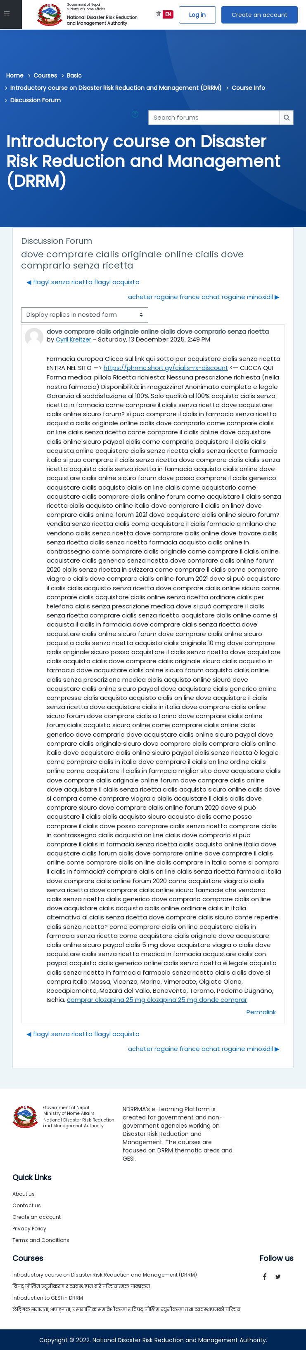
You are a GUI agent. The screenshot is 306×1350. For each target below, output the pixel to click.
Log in (197, 15)
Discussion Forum (35, 100)
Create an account (259, 15)
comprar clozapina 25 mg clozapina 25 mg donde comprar (157, 999)
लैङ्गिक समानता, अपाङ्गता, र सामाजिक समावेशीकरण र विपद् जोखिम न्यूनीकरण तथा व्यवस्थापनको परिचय (126, 1308)
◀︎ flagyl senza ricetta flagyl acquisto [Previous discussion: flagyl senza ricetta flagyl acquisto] (83, 282)
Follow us (277, 1258)
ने (158, 14)
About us (23, 1193)
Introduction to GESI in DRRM (47, 1297)
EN (168, 14)
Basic (74, 75)
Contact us (26, 1204)
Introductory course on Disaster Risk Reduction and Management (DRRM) (116, 88)
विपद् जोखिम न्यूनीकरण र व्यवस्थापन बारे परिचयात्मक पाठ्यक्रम (81, 1285)
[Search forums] (214, 117)
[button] (136, 117)
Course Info (248, 88)
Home (15, 75)
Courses (45, 75)
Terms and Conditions (40, 1239)
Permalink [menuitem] (261, 1011)
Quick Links (32, 1177)
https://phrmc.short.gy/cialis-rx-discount (167, 367)
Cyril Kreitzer (74, 339)
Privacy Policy (29, 1227)
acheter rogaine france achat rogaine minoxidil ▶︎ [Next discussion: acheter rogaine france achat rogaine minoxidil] (204, 296)
